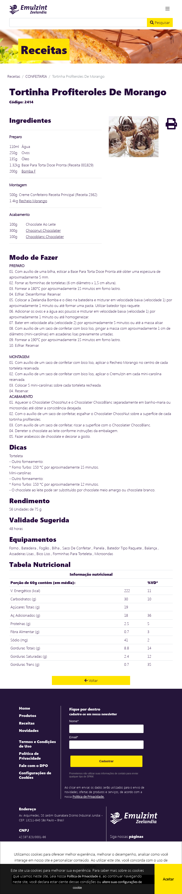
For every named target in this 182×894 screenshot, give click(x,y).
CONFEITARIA (36, 76)
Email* (73, 737)
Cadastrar (106, 761)
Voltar (91, 680)
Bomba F (29, 171)
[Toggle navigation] (167, 8)
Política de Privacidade (82, 876)
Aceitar (168, 878)
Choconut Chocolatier (43, 230)
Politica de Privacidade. (88, 796)
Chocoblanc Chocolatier (45, 236)
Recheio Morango (33, 200)
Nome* (74, 721)
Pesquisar (160, 22)
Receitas (13, 76)
